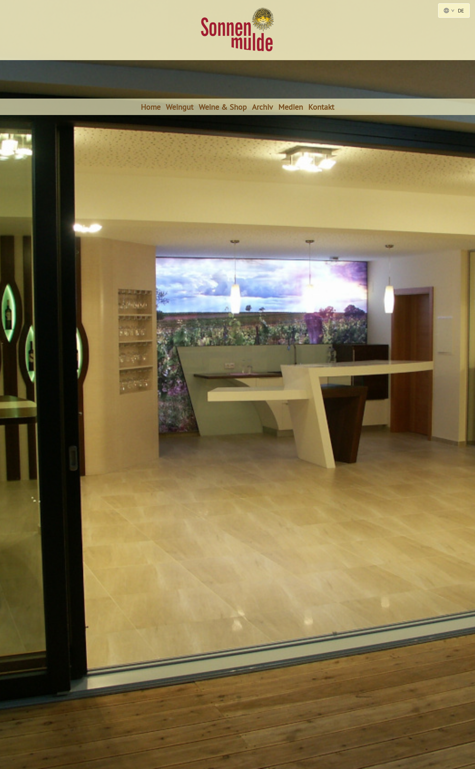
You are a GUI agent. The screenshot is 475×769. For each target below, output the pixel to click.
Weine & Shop (223, 107)
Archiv (262, 107)
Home (151, 107)
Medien (290, 107)
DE (454, 10)
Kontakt (321, 107)
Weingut (179, 107)
